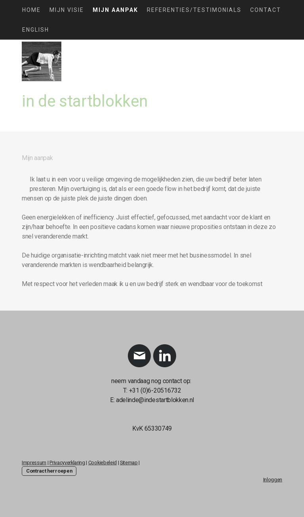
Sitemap (129, 462)
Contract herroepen (49, 471)
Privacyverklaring (67, 462)
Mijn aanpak (115, 10)
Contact (265, 10)
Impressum (34, 462)
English (35, 30)
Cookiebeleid (102, 462)
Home (31, 10)
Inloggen (272, 480)
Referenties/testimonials (194, 10)
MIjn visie (66, 10)
